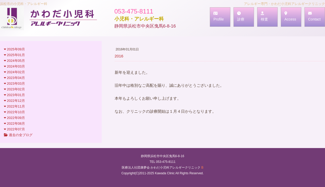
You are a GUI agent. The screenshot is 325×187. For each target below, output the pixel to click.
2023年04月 (14, 78)
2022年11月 (14, 106)
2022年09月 (14, 118)
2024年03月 (14, 66)
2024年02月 (14, 72)
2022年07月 (14, 129)
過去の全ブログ (18, 135)
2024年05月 (14, 61)
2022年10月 (14, 112)
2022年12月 (14, 101)
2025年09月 (14, 49)
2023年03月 (14, 83)
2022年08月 (14, 123)
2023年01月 (14, 95)
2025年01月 (14, 55)
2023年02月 (14, 89)
